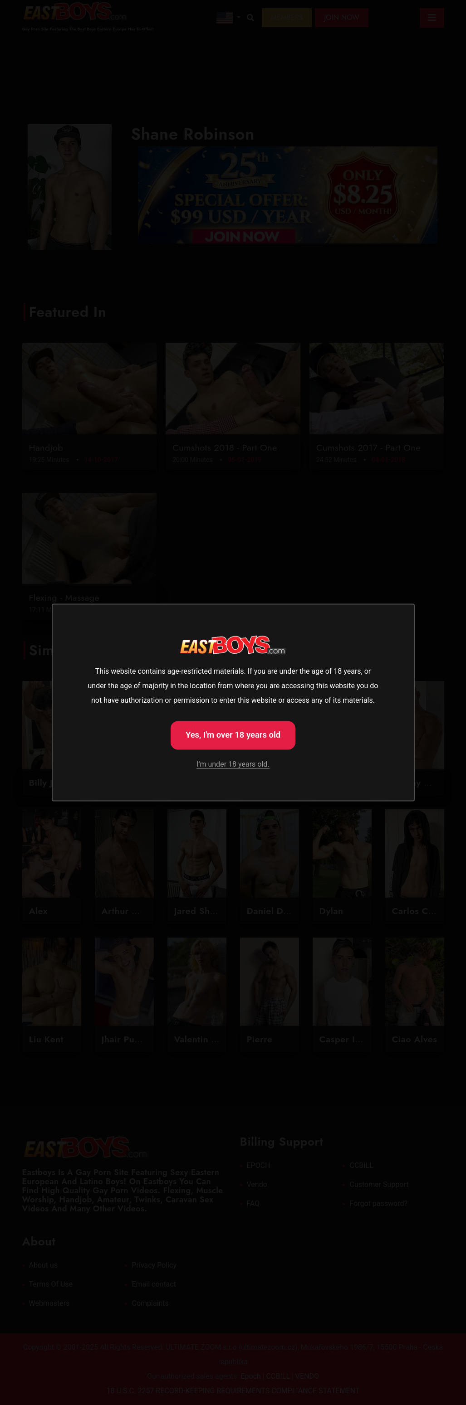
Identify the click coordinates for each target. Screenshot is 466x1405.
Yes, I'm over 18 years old (233, 734)
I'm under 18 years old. (232, 764)
